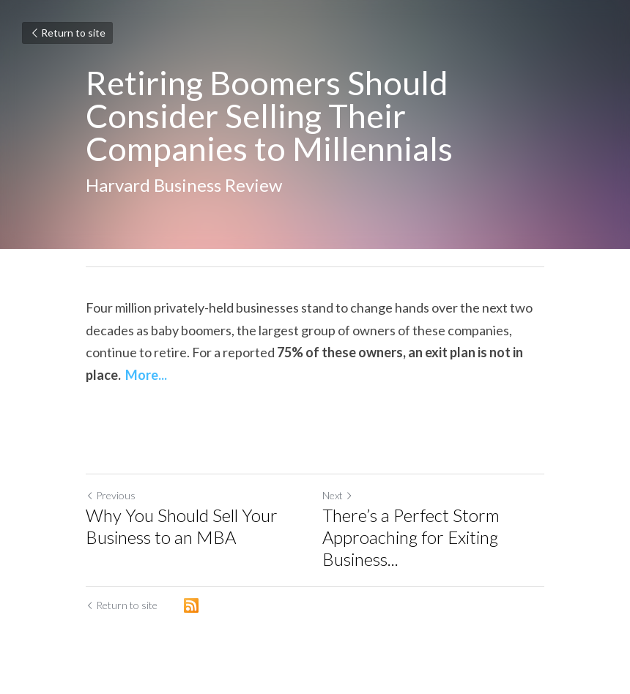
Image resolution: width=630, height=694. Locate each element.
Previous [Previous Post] (111, 495)
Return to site (67, 32)
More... (146, 375)
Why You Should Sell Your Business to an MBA (182, 526)
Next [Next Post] (337, 495)
